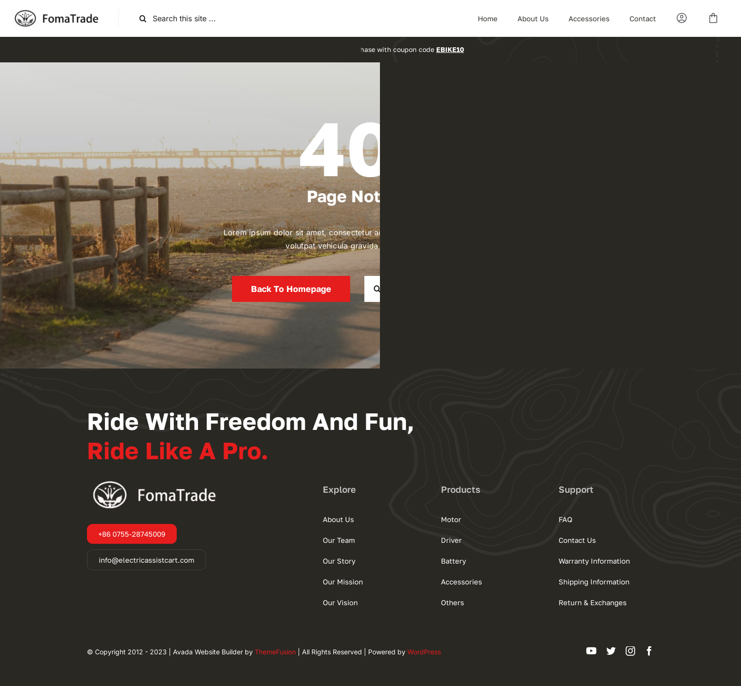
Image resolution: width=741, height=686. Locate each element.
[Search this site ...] (192, 18)
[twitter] (611, 651)
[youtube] (591, 651)
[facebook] (649, 651)
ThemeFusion (275, 652)
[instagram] (630, 651)
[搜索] (143, 18)
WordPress (424, 652)
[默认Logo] (59, 13)
